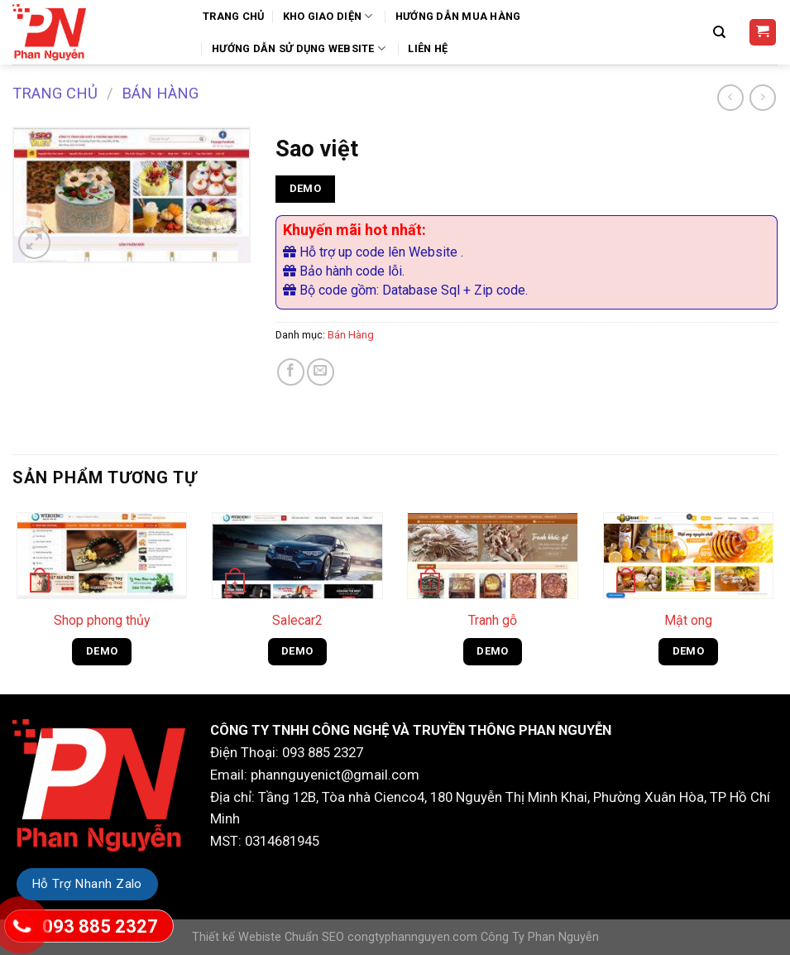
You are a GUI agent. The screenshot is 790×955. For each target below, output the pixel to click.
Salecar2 (297, 620)
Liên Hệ (428, 48)
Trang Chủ (233, 16)
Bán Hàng (160, 93)
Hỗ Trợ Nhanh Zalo (87, 883)
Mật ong (688, 620)
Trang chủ (55, 93)
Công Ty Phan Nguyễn (540, 937)
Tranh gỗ (492, 620)
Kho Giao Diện (330, 16)
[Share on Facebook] (290, 372)
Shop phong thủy (102, 620)
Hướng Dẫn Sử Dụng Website (301, 48)
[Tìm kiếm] (721, 32)
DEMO (306, 188)
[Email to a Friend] (320, 372)
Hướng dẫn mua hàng (458, 16)
